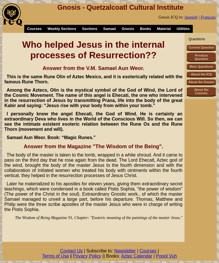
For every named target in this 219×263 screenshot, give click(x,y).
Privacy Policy (87, 256)
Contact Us (71, 250)
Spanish (191, 17)
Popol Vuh (166, 256)
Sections (89, 29)
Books (145, 29)
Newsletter (125, 250)
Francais (208, 17)
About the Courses (201, 91)
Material (164, 29)
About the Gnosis (201, 82)
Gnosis (128, 29)
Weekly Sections (62, 29)
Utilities (183, 29)
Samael (109, 29)
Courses (34, 29)
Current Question (201, 47)
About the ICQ (201, 74)
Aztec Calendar (136, 256)
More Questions (201, 66)
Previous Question (201, 57)
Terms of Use (55, 256)
